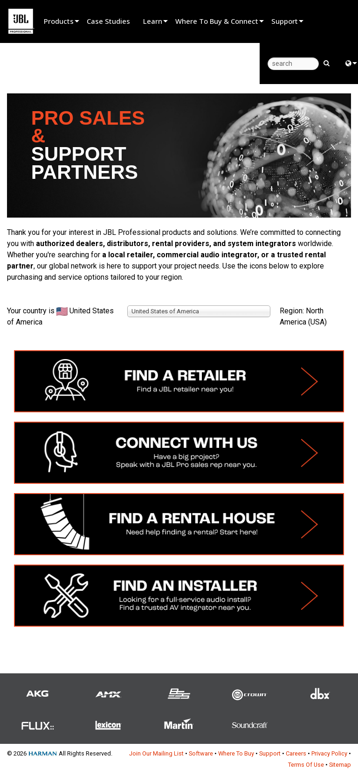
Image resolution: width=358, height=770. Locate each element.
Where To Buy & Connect (216, 21)
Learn (152, 21)
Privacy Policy (329, 753)
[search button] (326, 62)
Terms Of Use (306, 764)
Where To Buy (236, 753)
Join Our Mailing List (156, 753)
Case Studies (108, 21)
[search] (293, 63)
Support (284, 21)
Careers (296, 753)
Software (201, 753)
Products (59, 21)
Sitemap (340, 764)
